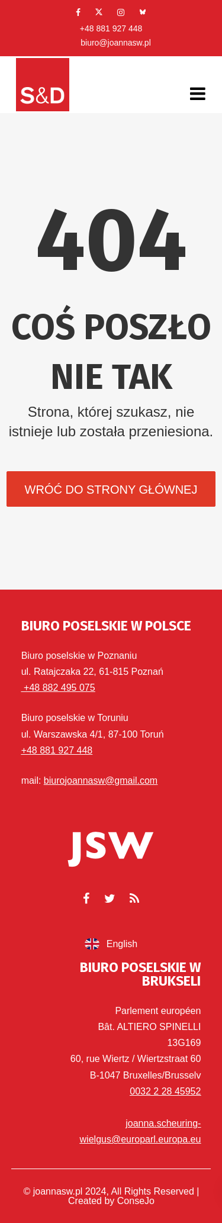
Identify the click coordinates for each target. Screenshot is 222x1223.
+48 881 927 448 (111, 28)
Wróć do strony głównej (111, 489)
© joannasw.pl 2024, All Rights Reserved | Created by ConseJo (112, 1196)
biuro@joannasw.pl (116, 42)
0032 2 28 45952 (165, 1091)
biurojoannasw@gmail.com (100, 780)
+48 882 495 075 (58, 688)
